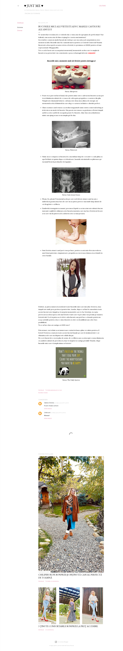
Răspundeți (48, 408)
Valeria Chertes (49, 403)
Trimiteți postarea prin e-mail (53, 390)
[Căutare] (102, 5)
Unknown (47, 412)
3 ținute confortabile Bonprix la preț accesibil (68, 626)
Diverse (19, 30)
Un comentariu (49, 629)
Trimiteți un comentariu (52, 581)
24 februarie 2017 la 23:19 (62, 403)
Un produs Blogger (61, 642)
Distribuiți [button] (20, 23)
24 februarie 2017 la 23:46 (58, 412)
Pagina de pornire (32, 13)
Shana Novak (70, 645)
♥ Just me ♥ (33, 5)
